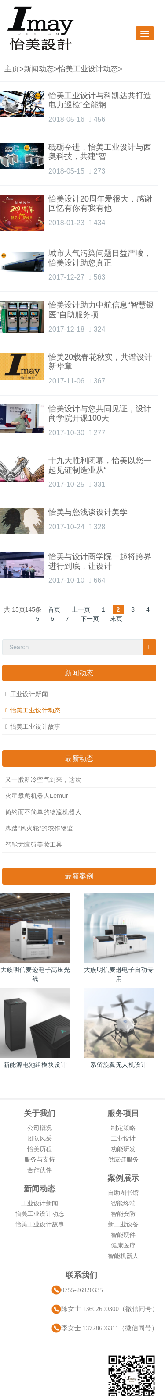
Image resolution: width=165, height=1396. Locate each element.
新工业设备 (123, 1224)
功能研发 (123, 1148)
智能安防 (123, 1213)
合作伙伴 (39, 1169)
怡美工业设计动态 (88, 69)
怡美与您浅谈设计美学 (88, 512)
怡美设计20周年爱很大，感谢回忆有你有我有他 (100, 204)
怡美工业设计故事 (35, 726)
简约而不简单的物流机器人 (43, 811)
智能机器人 (123, 1255)
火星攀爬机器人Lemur (36, 795)
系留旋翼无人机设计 (118, 1064)
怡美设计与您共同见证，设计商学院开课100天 (99, 413)
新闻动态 (39, 69)
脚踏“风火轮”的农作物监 (39, 828)
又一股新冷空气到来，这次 (43, 779)
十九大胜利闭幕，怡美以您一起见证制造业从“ (99, 465)
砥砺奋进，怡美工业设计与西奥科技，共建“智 (99, 152)
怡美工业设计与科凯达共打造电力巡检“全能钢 (99, 100)
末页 (116, 618)
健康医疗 (123, 1245)
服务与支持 (39, 1159)
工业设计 (123, 1138)
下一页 (90, 618)
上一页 (81, 609)
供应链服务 (123, 1159)
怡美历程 (39, 1148)
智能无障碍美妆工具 (33, 844)
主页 (11, 69)
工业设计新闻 (29, 694)
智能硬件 (123, 1234)
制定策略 (123, 1127)
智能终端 (123, 1203)
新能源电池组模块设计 (35, 1064)
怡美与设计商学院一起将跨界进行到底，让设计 (99, 561)
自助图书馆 (123, 1192)
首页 (54, 609)
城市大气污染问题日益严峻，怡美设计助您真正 (99, 258)
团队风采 (39, 1138)
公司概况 (39, 1127)
